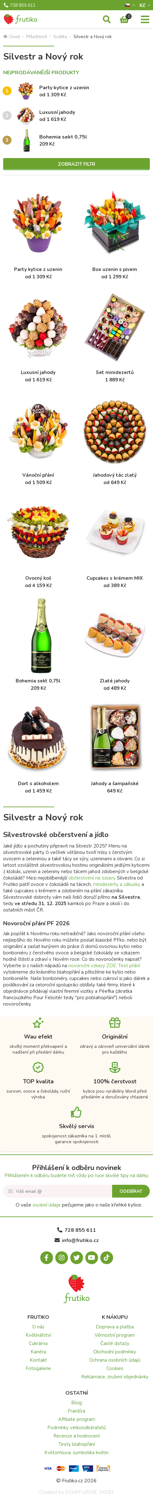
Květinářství (38, 1335)
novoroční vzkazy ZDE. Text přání (104, 965)
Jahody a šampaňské (115, 783)
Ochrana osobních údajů (114, 1360)
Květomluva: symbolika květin (76, 1452)
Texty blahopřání (76, 1444)
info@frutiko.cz (77, 1240)
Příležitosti (36, 37)
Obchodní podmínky (114, 1352)
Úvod (11, 37)
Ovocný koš (38, 578)
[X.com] (76, 1257)
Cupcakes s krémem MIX (115, 578)
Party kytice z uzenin (64, 87)
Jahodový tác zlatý (115, 475)
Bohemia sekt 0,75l (63, 136)
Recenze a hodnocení (76, 1436)
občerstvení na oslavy (92, 878)
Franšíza (76, 1411)
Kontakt (38, 1360)
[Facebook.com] (46, 1257)
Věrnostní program (115, 1335)
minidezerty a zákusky (116, 884)
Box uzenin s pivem (114, 269)
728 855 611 (19, 5)
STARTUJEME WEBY (89, 1492)
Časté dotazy (114, 1343)
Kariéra (38, 1352)
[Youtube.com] (91, 1257)
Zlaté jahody (115, 681)
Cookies (114, 1368)
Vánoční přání (38, 475)
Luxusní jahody (57, 112)
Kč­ (143, 5)
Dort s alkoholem (38, 783)
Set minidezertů (115, 372)
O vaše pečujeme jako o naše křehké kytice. (79, 1204)
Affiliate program (76, 1419)
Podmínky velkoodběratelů (76, 1427)
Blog (76, 1402)
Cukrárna (38, 1343)
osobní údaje (47, 1204)
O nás (38, 1327)
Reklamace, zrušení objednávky (115, 1377)
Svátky (60, 37)
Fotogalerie (38, 1368)
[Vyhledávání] (107, 20)
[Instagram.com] (61, 1257)
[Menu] (145, 20)
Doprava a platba (115, 1327)
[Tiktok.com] (106, 1257)
